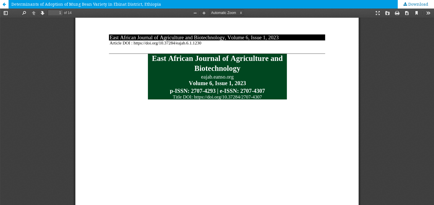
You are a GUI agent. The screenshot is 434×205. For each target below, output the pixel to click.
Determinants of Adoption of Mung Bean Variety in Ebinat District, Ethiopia (86, 4)
